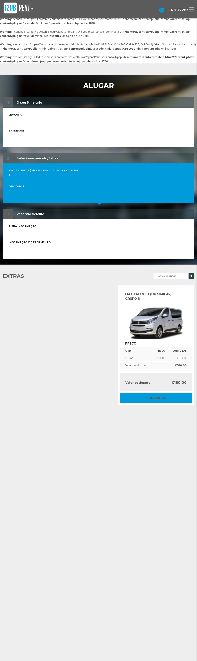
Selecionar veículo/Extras (37, 158)
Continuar (156, 398)
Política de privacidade (119, 643)
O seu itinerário (29, 102)
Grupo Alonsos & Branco (120, 637)
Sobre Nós (112, 631)
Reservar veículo (30, 214)
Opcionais (16, 186)
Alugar (109, 648)
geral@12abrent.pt (71, 639)
